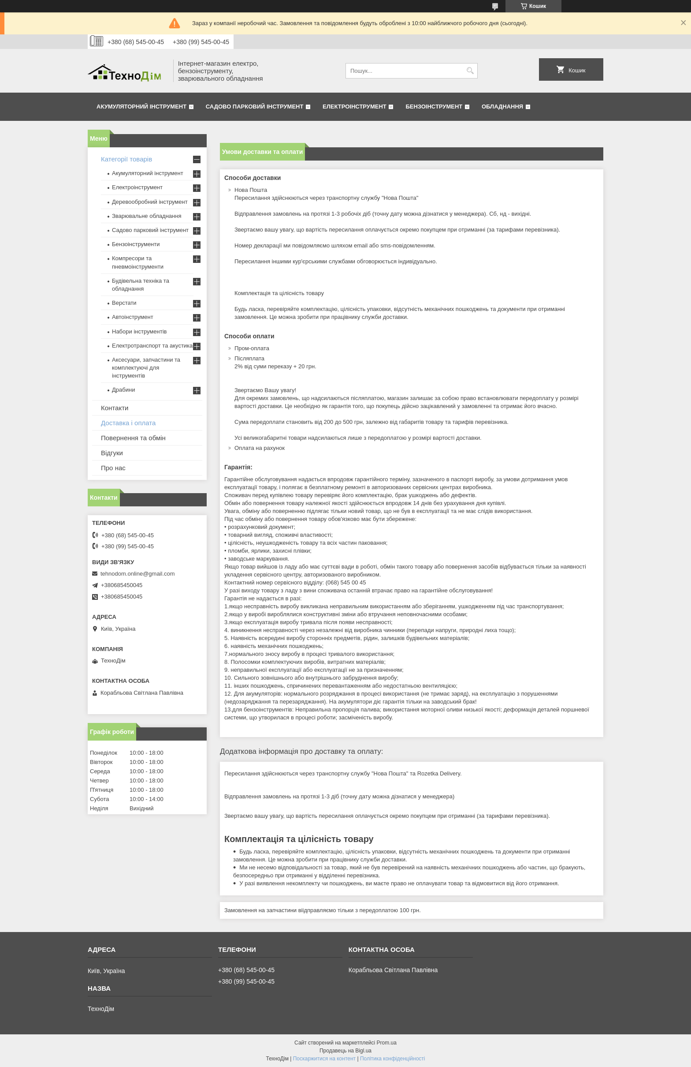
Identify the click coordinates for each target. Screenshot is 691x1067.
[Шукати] (470, 71)
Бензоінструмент (433, 106)
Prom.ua (387, 1043)
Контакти (114, 408)
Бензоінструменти (136, 244)
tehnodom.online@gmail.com (137, 573)
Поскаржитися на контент (324, 1059)
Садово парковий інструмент (255, 106)
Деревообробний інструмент (150, 201)
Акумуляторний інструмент (141, 106)
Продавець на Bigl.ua (345, 1051)
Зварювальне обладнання (147, 216)
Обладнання (502, 106)
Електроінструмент (354, 106)
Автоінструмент (132, 317)
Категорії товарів (126, 159)
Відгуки (112, 453)
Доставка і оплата (128, 423)
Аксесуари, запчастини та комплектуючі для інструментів (146, 367)
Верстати (124, 303)
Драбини (123, 389)
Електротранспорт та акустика (152, 345)
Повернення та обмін (133, 438)
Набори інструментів (139, 331)
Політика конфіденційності (392, 1059)
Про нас (113, 468)
